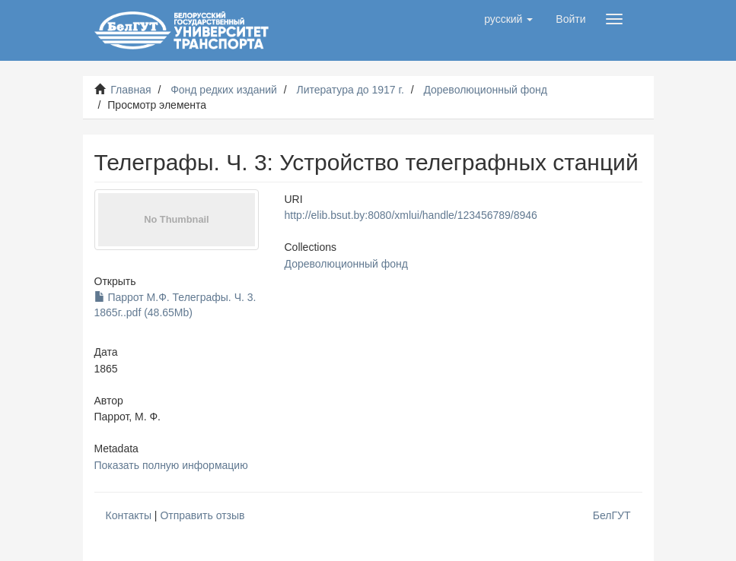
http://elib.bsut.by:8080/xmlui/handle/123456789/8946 (411, 215)
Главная (130, 90)
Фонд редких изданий (223, 90)
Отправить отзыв (202, 515)
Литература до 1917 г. (349, 90)
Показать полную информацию (171, 465)
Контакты (128, 515)
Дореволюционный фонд (485, 90)
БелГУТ (612, 515)
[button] (508, 19)
